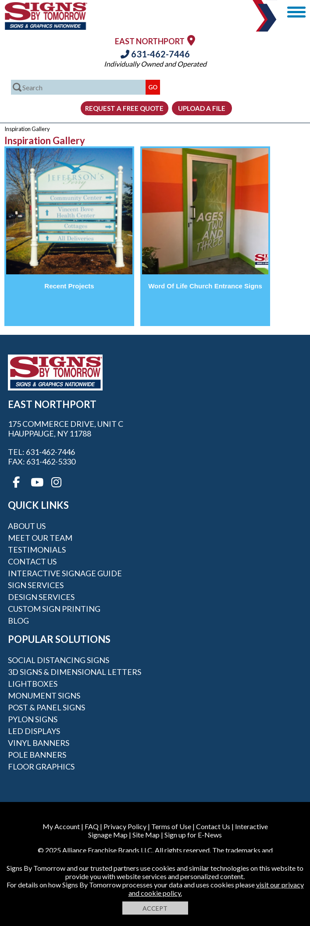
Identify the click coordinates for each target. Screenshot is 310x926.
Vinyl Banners (38, 743)
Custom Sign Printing (54, 609)
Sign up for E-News (193, 834)
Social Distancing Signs (58, 660)
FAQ (92, 826)
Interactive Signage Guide (65, 573)
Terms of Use (171, 826)
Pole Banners (37, 754)
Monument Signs (44, 695)
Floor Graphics (41, 766)
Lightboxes (32, 683)
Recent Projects (69, 286)
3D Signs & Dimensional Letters (74, 672)
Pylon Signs (32, 719)
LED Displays (34, 731)
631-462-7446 (155, 54)
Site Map (146, 834)
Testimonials (37, 549)
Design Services (41, 597)
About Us (27, 526)
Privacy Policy (124, 826)
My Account (61, 826)
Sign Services (36, 585)
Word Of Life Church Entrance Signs (205, 286)
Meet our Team (40, 538)
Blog (18, 620)
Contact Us (32, 561)
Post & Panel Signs (46, 707)
